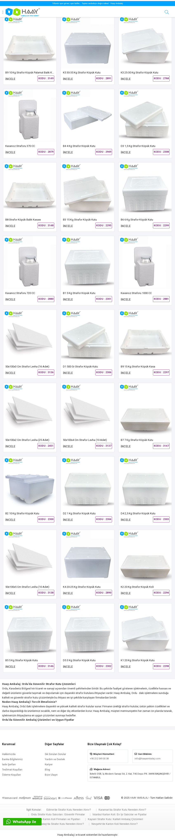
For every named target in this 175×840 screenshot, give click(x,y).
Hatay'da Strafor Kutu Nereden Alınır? (62, 824)
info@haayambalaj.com (148, 758)
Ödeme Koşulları (11, 774)
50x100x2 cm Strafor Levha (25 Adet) (27, 439)
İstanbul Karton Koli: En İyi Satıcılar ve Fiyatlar (119, 814)
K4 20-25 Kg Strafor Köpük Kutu (82, 586)
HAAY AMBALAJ (139, 797)
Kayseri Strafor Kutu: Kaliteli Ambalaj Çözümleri (115, 819)
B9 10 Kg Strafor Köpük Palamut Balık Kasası (31, 72)
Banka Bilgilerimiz (12, 759)
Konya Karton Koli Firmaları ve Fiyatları (57, 819)
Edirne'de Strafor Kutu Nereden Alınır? (68, 809)
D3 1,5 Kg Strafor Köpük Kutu (138, 146)
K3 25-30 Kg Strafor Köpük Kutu (139, 72)
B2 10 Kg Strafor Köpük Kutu (22, 513)
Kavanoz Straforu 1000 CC (136, 293)
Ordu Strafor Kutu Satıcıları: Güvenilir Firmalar (58, 814)
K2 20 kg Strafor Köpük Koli (137, 586)
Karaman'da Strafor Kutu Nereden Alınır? (122, 809)
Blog (47, 769)
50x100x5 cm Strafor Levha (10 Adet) (27, 586)
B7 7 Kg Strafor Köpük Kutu (137, 439)
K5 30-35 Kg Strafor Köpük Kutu (82, 72)
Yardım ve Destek (55, 759)
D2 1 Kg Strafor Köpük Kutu (79, 513)
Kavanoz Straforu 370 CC (20, 146)
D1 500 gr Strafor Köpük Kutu (80, 366)
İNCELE (10, 79)
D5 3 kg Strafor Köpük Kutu (79, 660)
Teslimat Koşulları (12, 769)
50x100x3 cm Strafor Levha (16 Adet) (27, 366)
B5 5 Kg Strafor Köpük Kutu (21, 660)
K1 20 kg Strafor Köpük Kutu (138, 660)
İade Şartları (9, 764)
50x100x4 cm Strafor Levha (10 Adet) (85, 439)
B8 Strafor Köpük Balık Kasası (23, 219)
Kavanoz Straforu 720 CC (20, 293)
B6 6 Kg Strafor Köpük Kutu (137, 219)
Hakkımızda (8, 754)
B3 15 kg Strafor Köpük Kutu (80, 219)
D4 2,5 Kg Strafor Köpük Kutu (138, 513)
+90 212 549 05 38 (99, 758)
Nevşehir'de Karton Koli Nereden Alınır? (114, 824)
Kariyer (49, 764)
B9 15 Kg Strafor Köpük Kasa (138, 366)
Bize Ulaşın (51, 774)
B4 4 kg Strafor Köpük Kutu (79, 146)
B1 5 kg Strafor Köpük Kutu (79, 293)
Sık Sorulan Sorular (55, 754)
